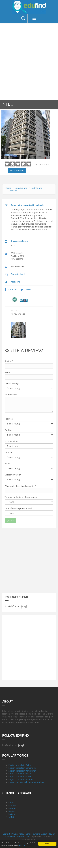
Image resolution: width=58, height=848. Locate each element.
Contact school (18, 274)
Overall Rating (12, 383)
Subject (9, 361)
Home (8, 187)
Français (12, 808)
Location (9, 452)
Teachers (9, 418)
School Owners (33, 833)
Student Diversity (13, 474)
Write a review (17, 170)
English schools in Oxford (20, 765)
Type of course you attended (18, 508)
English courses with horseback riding (26, 782)
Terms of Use (23, 836)
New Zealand (21, 187)
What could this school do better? (20, 486)
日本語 (12, 816)
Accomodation (11, 441)
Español (12, 805)
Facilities (9, 430)
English (12, 802)
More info (22, 845)
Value (7, 463)
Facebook (13, 289)
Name (7, 372)
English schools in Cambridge (22, 767)
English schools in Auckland (21, 779)
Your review (11, 394)
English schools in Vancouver (22, 770)
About (44, 833)
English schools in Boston (20, 773)
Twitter (28, 289)
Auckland (12, 190)
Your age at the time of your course (21, 497)
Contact (6, 833)
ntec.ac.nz (15, 281)
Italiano (12, 814)
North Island (36, 187)
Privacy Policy (17, 833)
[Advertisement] (29, 560)
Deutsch (12, 811)
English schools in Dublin (20, 776)
